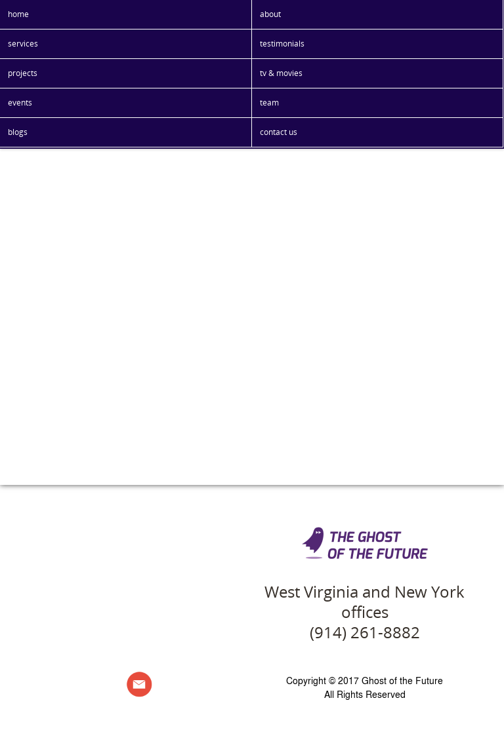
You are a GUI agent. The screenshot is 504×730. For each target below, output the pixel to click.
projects (22, 73)
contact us (278, 132)
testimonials (282, 43)
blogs (18, 132)
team (269, 102)
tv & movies (281, 73)
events (20, 102)
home (18, 14)
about (270, 14)
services (23, 43)
